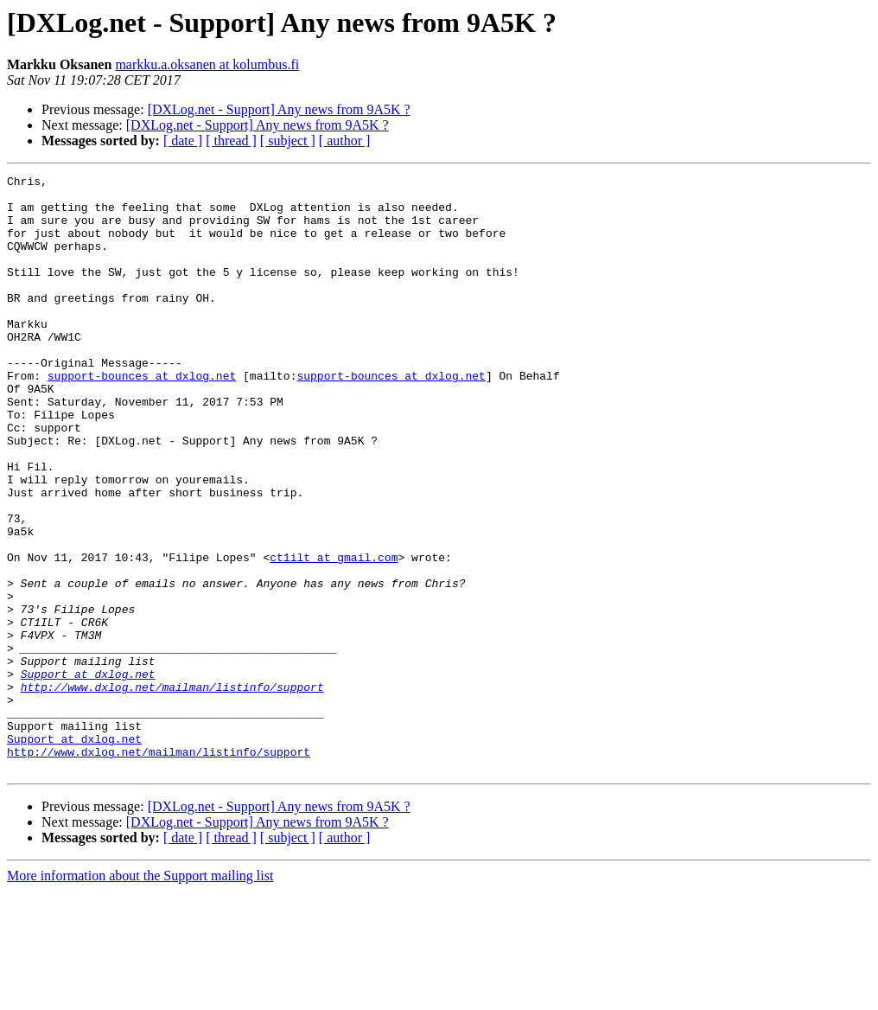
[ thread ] (231, 140)
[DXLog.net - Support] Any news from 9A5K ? (279, 109)
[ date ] (182, 140)
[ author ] (345, 140)
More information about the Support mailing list (140, 995)
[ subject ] (287, 140)
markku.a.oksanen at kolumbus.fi (207, 64)
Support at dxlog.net (88, 775)
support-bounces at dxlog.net (142, 417)
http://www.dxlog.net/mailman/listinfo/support (172, 790)
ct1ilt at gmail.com (334, 634)
